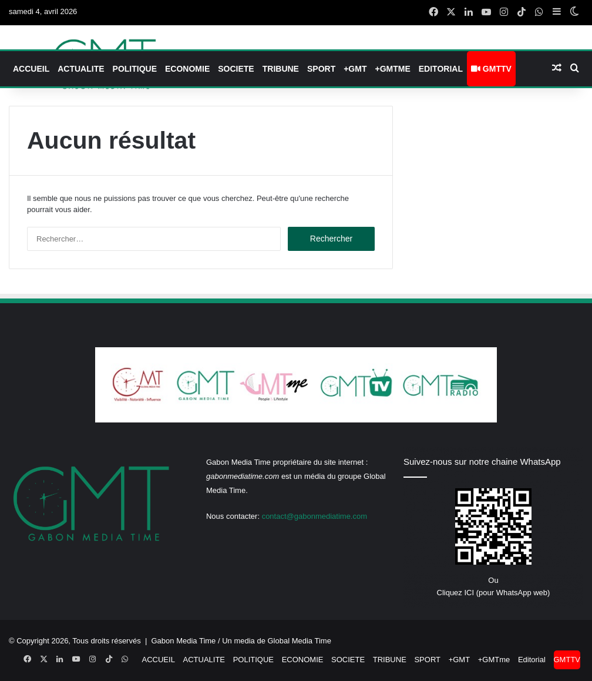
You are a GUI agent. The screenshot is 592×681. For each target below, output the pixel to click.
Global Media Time (299, 640)
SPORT (321, 68)
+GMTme (392, 68)
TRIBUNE (281, 68)
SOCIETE (236, 68)
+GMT (355, 68)
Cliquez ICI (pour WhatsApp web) (493, 592)
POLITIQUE (135, 68)
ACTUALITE (81, 68)
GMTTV (491, 68)
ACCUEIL (31, 68)
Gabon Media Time (184, 640)
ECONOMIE (187, 68)
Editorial (441, 68)
